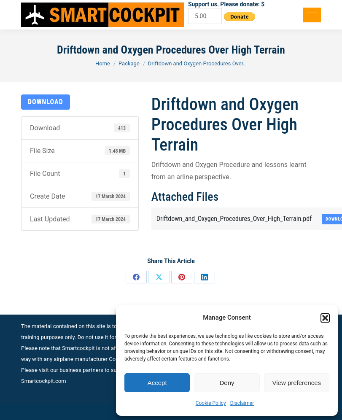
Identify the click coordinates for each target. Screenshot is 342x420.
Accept (157, 382)
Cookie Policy (211, 403)
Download (45, 102)
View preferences (296, 382)
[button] (325, 318)
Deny (226, 382)
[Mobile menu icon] (312, 15)
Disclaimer (242, 403)
